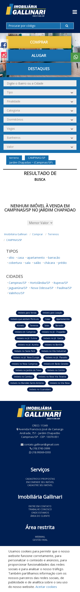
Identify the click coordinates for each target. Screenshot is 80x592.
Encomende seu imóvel (40, 482)
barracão (54, 258)
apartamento (36, 258)
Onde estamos (40, 512)
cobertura (15, 263)
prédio (62, 263)
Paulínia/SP (64, 288)
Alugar (39, 55)
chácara (49, 263)
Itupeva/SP (60, 283)
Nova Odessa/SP (42, 288)
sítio (11, 258)
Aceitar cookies (46, 587)
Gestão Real (40, 539)
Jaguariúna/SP (18, 288)
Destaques (39, 68)
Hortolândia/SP (40, 283)
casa (21, 258)
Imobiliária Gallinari (15, 234)
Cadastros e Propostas (40, 478)
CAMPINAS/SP (14, 240)
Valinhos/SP (16, 293)
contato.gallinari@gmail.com (41, 444)
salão (37, 263)
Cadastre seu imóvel (40, 485)
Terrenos (53, 234)
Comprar (39, 42)
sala (27, 263)
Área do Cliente (40, 515)
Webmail (40, 536)
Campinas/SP (18, 283)
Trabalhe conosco (40, 509)
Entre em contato (40, 506)
